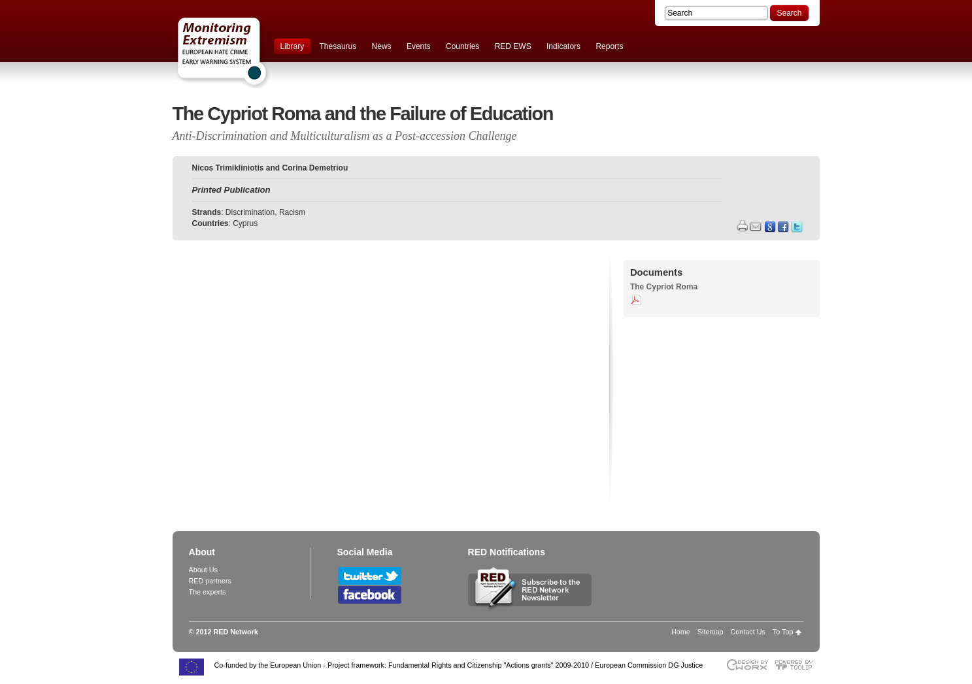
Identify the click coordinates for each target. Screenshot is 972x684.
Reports (609, 46)
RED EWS (513, 46)
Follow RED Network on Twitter (369, 576)
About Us (203, 570)
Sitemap (710, 632)
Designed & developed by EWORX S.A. (746, 665)
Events (419, 46)
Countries (462, 46)
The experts (207, 592)
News (382, 46)
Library (292, 46)
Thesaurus (338, 46)
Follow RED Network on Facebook (369, 595)
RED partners (210, 581)
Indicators (563, 46)
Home (680, 632)
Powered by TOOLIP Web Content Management (797, 665)
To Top (783, 632)
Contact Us (747, 632)
